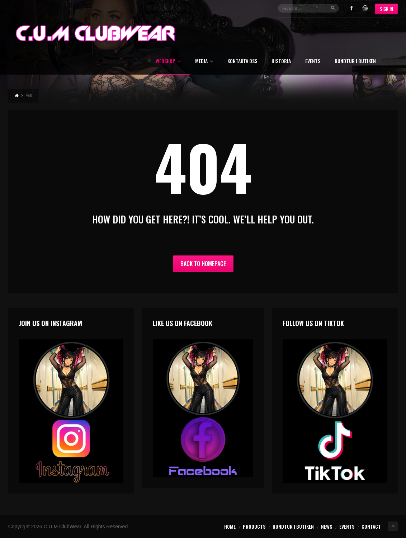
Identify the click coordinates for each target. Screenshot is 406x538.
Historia (281, 61)
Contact (371, 526)
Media (204, 61)
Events (312, 61)
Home (230, 526)
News (326, 526)
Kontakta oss (242, 61)
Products (254, 526)
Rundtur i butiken (355, 61)
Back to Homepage (203, 263)
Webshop (168, 61)
